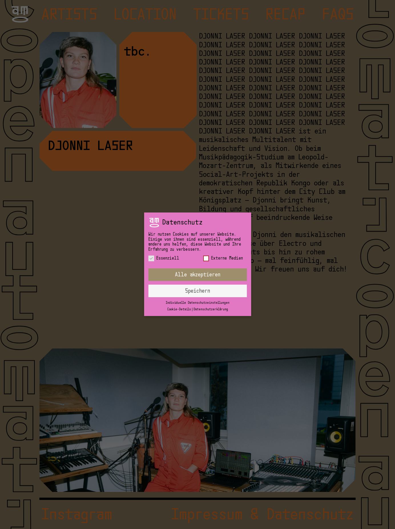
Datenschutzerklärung (211, 304)
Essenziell (163, 253)
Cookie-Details (179, 304)
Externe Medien (223, 253)
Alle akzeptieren (197, 269)
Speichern (197, 286)
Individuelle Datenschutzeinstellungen (197, 297)
